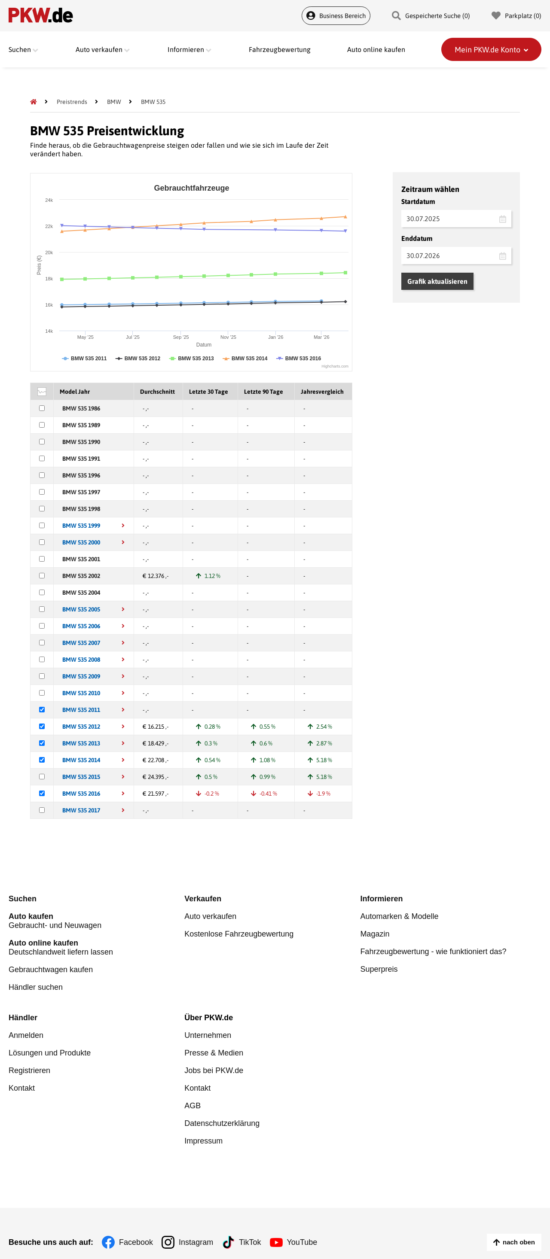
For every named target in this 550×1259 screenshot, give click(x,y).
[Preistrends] (72, 101)
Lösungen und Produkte (50, 1053)
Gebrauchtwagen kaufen (51, 969)
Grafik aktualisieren (437, 281)
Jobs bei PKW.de (213, 1070)
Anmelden (26, 1035)
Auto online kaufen (376, 49)
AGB (192, 1105)
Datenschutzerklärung (222, 1123)
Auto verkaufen (210, 916)
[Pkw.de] (33, 101)
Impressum (203, 1141)
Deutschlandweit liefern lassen (96, 947)
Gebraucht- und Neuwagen (96, 921)
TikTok (250, 1242)
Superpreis (378, 969)
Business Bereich (336, 15)
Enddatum (417, 238)
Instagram (196, 1242)
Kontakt (22, 1088)
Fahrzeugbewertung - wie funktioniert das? (433, 951)
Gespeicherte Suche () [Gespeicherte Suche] (431, 15)
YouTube (302, 1242)
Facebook (136, 1242)
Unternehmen (207, 1035)
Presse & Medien (213, 1053)
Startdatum (418, 201)
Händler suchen (36, 987)
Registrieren (29, 1070)
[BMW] (114, 101)
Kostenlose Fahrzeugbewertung (238, 934)
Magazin (374, 934)
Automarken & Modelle (399, 916)
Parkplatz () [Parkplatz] (516, 15)
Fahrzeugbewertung (280, 49)
